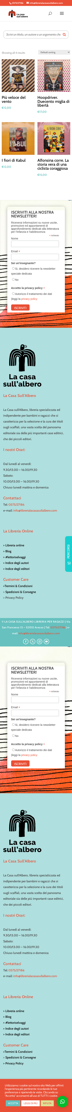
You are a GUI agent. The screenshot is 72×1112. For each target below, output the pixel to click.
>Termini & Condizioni (17, 586)
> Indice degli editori (16, 569)
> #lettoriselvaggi (14, 557)
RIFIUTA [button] (47, 1103)
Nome (14, 238)
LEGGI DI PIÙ (30, 1103)
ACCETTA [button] (13, 1103)
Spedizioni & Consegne (20, 592)
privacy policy (29, 298)
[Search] (64, 34)
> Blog (7, 551)
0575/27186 (16, 504)
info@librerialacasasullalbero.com (35, 510)
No (17, 279)
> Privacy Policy (13, 1063)
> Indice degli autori (16, 563)
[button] (62, 1101)
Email (15, 251)
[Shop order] (54, 52)
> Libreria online (13, 545)
